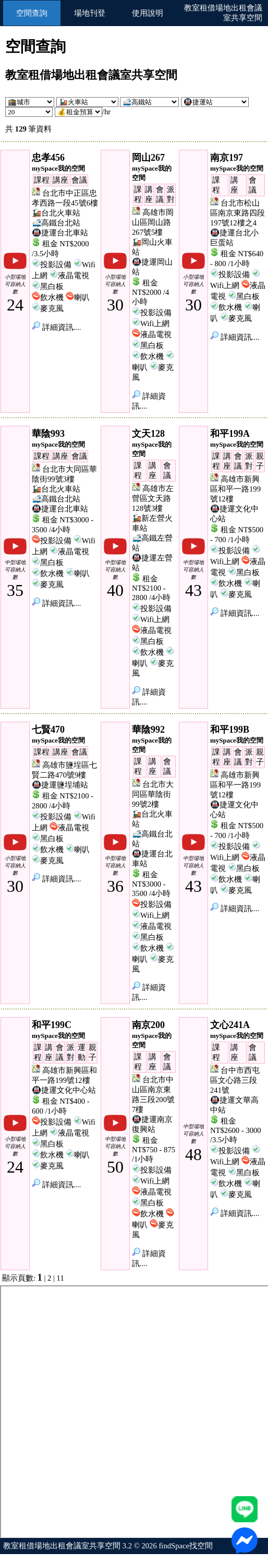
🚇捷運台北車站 (60, 233)
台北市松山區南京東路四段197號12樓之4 (237, 213)
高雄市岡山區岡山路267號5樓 (153, 222)
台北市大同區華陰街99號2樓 (153, 794)
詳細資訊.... (56, 327)
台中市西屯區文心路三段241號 (235, 1080)
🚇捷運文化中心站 (64, 1090)
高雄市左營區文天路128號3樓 (153, 498)
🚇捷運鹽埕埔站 (60, 785)
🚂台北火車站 (56, 213)
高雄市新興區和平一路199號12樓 (235, 489)
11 (60, 1278)
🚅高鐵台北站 (56, 223)
